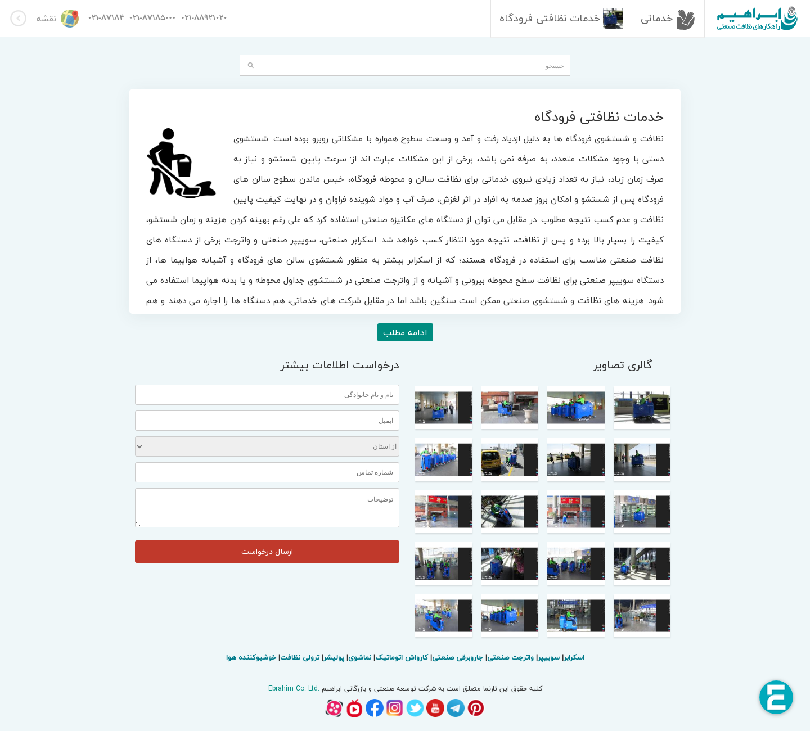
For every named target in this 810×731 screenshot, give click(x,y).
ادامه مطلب (405, 332)
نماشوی (359, 657)
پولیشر (333, 657)
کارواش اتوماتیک (401, 657)
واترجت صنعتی (510, 657)
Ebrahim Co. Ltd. (294, 688)
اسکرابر (574, 657)
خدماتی (670, 18)
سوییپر (549, 657)
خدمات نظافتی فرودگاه (563, 18)
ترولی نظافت (300, 657)
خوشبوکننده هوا (251, 657)
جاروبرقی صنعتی (457, 657)
